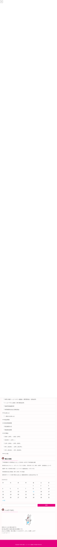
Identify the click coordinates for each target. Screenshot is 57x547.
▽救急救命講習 (8, 429)
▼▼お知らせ (6, 413)
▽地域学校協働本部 (9, 406)
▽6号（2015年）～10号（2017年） (13, 446)
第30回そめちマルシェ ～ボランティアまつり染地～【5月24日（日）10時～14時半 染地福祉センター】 (26, 465)
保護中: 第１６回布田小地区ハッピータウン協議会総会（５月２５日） (18, 468)
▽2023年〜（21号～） (10, 440)
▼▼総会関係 (6, 419)
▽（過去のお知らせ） (9, 416)
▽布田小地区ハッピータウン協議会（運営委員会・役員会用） (20, 399)
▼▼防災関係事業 (7, 423)
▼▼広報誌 (5, 433)
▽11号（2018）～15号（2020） (12, 443)
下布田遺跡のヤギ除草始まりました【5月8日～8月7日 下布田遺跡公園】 (19, 462)
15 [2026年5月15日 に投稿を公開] (33, 491)
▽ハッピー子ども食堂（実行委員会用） (14, 402)
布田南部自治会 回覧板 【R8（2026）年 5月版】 (13, 471)
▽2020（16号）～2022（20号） (12, 436)
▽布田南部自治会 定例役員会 (11, 409)
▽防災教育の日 (8, 426)
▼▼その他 (5, 453)
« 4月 (3, 500)
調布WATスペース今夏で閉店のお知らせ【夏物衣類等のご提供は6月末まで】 (20, 474)
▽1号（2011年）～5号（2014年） (13, 450)
